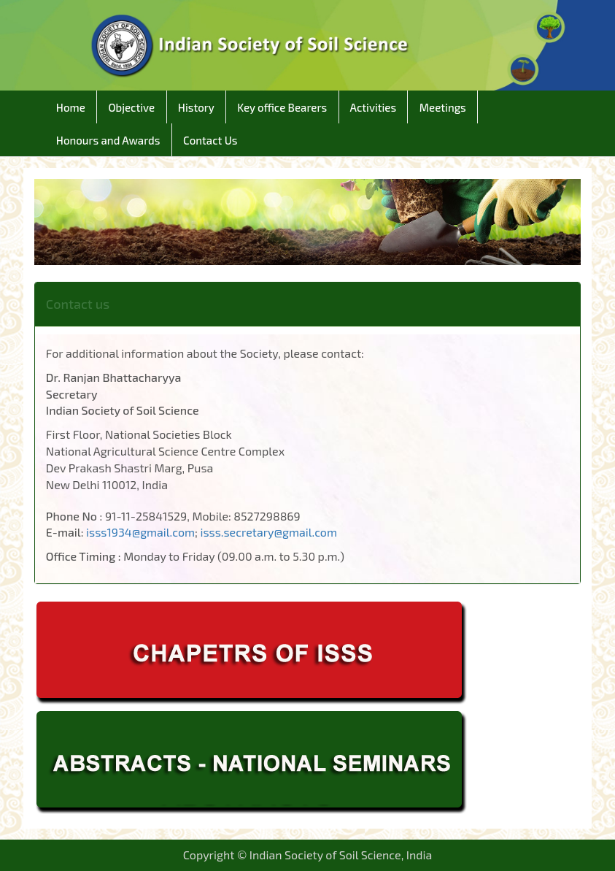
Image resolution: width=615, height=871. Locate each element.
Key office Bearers (282, 107)
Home (71, 107)
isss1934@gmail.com (140, 532)
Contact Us (210, 140)
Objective (131, 107)
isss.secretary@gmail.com (268, 532)
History (196, 107)
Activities (373, 107)
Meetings (442, 107)
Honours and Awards (108, 140)
